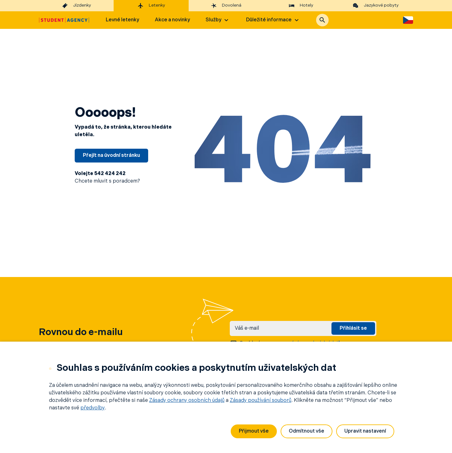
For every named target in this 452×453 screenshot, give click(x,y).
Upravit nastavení (365, 431)
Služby (218, 20)
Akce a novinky (172, 20)
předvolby (92, 408)
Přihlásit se (353, 328)
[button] (322, 20)
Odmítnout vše (306, 431)
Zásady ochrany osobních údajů (186, 400)
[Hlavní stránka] (64, 20)
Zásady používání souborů (260, 400)
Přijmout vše (254, 431)
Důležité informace (273, 20)
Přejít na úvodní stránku (111, 155)
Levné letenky (122, 20)
